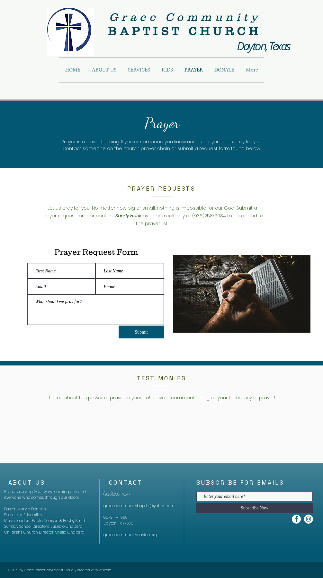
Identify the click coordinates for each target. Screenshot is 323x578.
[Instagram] (308, 519)
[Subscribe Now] (254, 508)
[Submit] (141, 332)
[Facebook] (296, 519)
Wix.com (105, 570)
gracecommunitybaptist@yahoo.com (139, 505)
